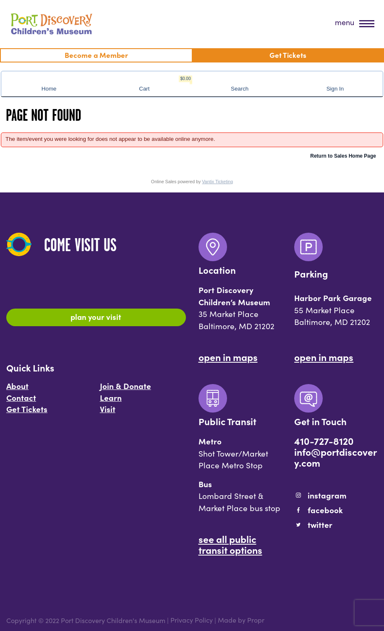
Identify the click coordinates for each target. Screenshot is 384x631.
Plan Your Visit (96, 316)
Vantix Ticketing (217, 181)
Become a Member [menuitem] (96, 55)
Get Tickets (26, 408)
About (17, 385)
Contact (21, 397)
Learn (111, 397)
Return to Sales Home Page (343, 156)
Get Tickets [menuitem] (287, 55)
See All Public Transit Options (230, 544)
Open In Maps (228, 357)
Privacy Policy (191, 620)
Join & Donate (125, 385)
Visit (107, 408)
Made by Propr (241, 620)
